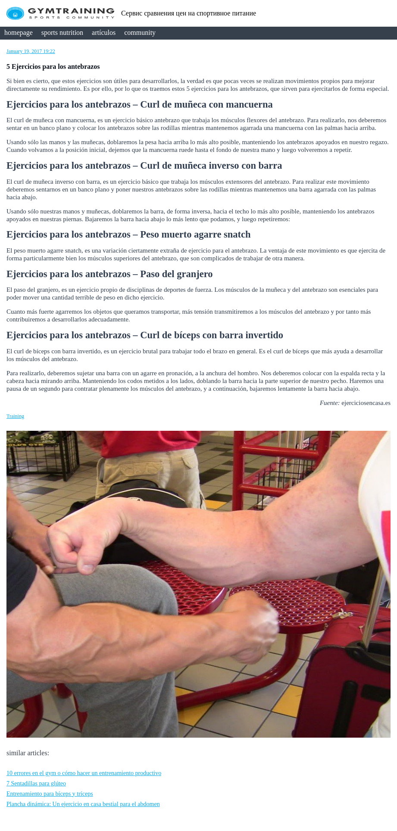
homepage (18, 32)
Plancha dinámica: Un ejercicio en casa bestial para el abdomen (83, 804)
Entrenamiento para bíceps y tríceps (49, 794)
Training (15, 416)
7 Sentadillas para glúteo (36, 783)
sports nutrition (62, 32)
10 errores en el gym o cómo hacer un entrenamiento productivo (83, 773)
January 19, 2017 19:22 (30, 51)
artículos (104, 32)
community (140, 32)
